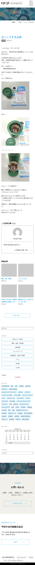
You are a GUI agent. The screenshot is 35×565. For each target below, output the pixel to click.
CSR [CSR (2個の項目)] (16, 386)
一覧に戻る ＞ (17, 315)
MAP (15, 542)
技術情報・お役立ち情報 (17, 355)
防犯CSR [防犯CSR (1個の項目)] (18, 419)
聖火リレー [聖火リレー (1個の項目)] (4, 419)
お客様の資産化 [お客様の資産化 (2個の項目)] (13, 389)
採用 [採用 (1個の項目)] (9, 410)
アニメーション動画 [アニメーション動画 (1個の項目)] (7, 395)
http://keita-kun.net (9, 68)
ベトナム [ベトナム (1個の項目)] (27, 398)
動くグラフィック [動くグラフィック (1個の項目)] (24, 404)
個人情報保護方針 (8, 557)
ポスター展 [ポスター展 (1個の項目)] (4, 401)
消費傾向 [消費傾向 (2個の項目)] (4, 416)
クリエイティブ (17, 351)
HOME (13, 22)
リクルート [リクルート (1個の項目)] (4, 404)
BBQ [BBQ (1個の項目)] (12, 386)
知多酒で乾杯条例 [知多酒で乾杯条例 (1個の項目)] (25, 416)
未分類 (3, 40)
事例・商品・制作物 (17, 343)
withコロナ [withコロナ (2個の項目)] (4, 389)
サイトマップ (21, 557)
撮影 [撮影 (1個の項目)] (13, 410)
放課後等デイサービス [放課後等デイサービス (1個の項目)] (22, 410)
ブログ (20, 22)
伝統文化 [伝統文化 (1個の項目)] (15, 404)
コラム (18, 359)
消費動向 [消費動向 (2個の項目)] (10, 416)
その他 (18, 367)
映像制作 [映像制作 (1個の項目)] (20, 413)
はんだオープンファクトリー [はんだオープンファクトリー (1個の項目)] (9, 392)
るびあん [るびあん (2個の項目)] (20, 392)
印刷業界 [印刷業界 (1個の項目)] (23, 407)
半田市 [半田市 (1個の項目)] (17, 407)
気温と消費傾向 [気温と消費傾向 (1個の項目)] (28, 413)
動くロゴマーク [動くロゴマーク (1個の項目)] (6, 407)
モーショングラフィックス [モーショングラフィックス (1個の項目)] (23, 401)
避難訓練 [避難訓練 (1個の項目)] (11, 419)
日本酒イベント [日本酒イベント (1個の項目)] (12, 413)
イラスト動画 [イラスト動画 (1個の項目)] (17, 395)
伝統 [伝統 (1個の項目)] (10, 404)
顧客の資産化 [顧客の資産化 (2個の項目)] (25, 419)
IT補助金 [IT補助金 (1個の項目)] (21, 386)
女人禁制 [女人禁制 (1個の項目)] (4, 410)
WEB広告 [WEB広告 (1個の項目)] (27, 386)
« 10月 (10, 443)
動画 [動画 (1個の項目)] (13, 407)
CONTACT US (17, 503)
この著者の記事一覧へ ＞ (23, 250)
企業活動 (17, 347)
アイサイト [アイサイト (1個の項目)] (27, 392)
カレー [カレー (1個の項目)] (3, 398)
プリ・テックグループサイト (13, 560)
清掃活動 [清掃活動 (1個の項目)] (17, 416)
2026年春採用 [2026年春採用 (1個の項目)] (5, 386)
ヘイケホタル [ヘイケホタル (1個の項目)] (20, 398)
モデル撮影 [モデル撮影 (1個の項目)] (12, 401)
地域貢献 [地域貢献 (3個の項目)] (29, 407)
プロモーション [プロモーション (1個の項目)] (11, 398)
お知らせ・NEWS (17, 339)
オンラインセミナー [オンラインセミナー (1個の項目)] (27, 395)
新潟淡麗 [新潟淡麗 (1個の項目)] (4, 413)
